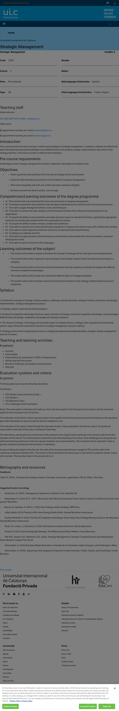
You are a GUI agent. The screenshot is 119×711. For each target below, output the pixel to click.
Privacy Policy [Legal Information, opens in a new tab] (26, 705)
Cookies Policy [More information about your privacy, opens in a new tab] (15, 705)
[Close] (115, 692)
